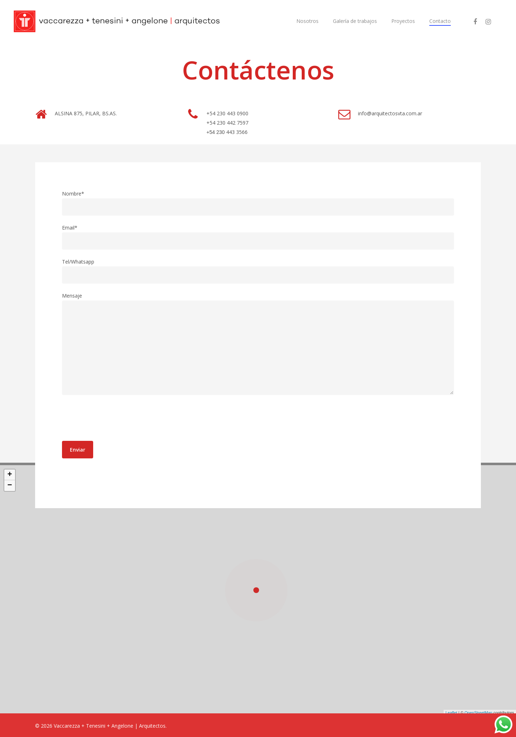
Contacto (440, 21)
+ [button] (9, 476)
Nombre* (258, 203)
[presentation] (116, 419)
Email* (258, 237)
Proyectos (403, 21)
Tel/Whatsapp (258, 271)
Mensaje (258, 345)
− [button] (9, 487)
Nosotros (307, 21)
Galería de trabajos (355, 21)
